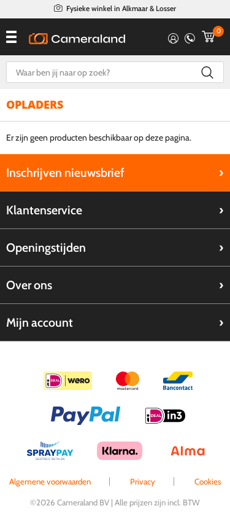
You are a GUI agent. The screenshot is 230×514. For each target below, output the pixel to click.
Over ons (29, 285)
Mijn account (39, 322)
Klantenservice (44, 210)
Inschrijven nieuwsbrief (65, 172)
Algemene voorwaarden (50, 481)
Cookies (207, 481)
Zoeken (207, 72)
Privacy (142, 481)
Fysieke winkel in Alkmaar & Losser (121, 8)
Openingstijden (46, 247)
